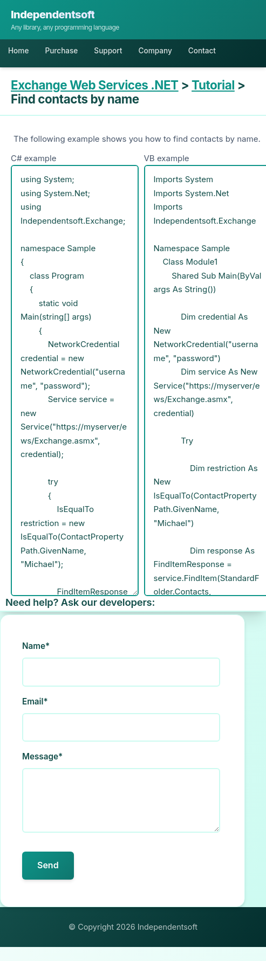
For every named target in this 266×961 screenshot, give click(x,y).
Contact (202, 50)
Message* (42, 756)
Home (18, 50)
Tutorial (213, 85)
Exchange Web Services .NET (95, 85)
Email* (35, 701)
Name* (36, 646)
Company (155, 50)
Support (108, 50)
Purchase (61, 50)
